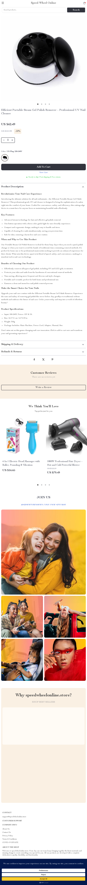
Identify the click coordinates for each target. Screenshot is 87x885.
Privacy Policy (7, 836)
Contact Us (6, 832)
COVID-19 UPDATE (10, 842)
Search (76, 10)
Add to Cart (43, 167)
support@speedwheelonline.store (14, 817)
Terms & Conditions (9, 839)
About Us (6, 829)
